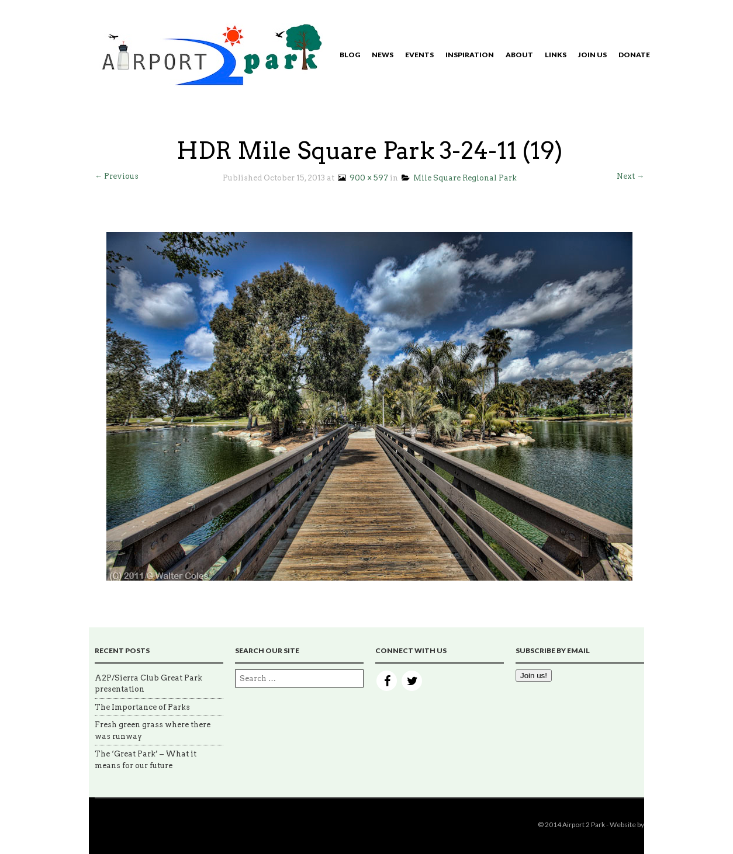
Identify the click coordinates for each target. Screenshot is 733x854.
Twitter (411, 680)
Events (419, 54)
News (382, 54)
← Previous (117, 176)
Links (555, 54)
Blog (350, 54)
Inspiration (469, 54)
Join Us (592, 54)
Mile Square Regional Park (459, 177)
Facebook (386, 680)
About (519, 54)
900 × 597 (362, 177)
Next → (630, 176)
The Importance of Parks (142, 707)
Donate (634, 54)
